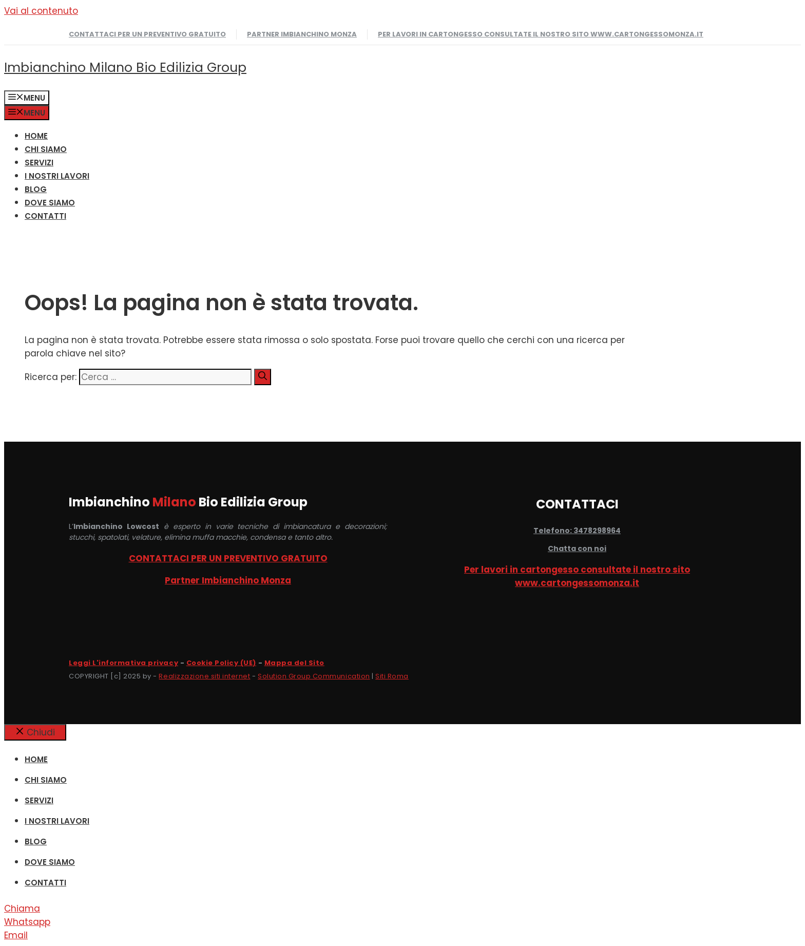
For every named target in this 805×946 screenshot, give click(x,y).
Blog (36, 189)
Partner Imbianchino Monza (302, 34)
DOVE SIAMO (50, 202)
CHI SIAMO (46, 149)
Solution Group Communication (314, 676)
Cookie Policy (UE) (221, 663)
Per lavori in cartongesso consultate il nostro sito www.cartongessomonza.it (540, 34)
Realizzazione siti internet (204, 676)
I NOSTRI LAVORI (57, 176)
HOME (36, 135)
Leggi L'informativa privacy (123, 663)
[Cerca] (262, 377)
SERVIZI (39, 162)
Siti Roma (392, 676)
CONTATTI (45, 216)
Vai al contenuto (41, 11)
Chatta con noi (577, 548)
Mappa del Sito (294, 663)
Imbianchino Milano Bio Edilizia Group (125, 68)
